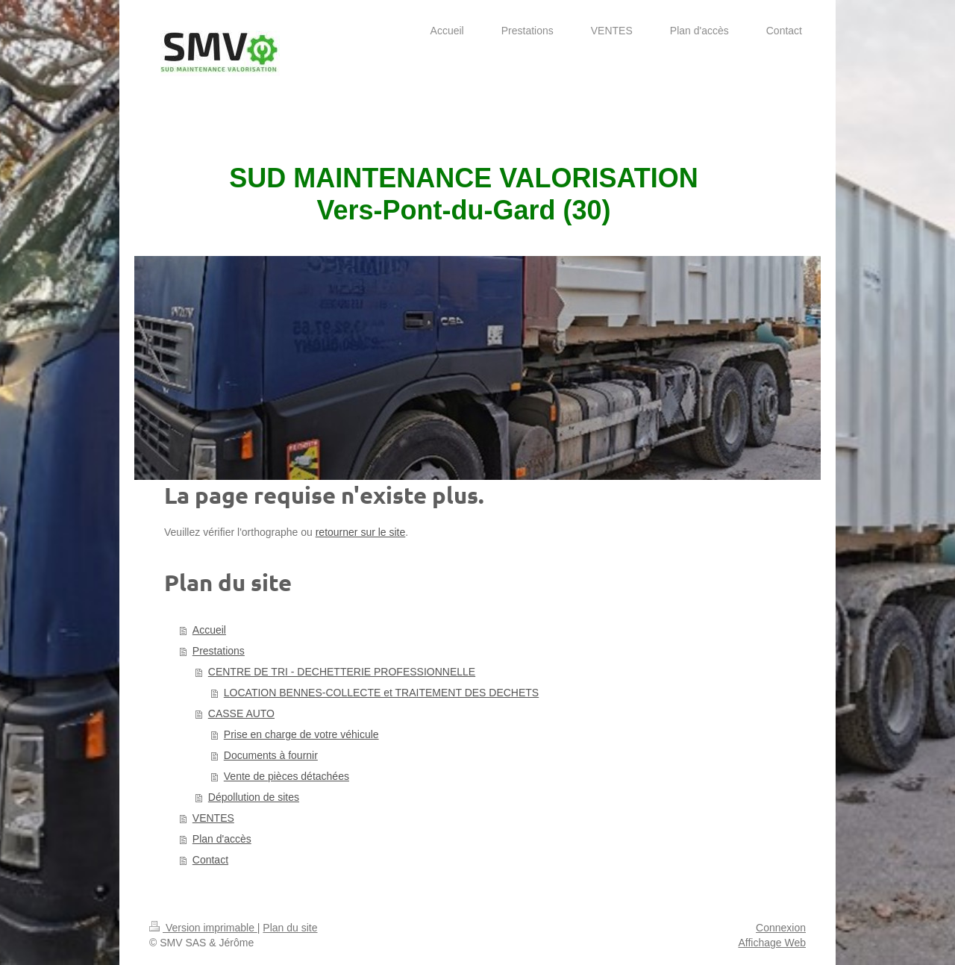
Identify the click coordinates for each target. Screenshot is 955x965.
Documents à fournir (271, 755)
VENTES (213, 818)
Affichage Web (772, 943)
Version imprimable (203, 928)
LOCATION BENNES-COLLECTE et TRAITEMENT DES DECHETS (381, 693)
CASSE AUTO (241, 713)
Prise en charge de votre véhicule (301, 734)
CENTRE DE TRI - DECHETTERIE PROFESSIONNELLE (341, 672)
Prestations (218, 651)
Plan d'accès (221, 839)
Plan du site (290, 928)
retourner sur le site (361, 532)
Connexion (781, 928)
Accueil (209, 630)
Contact (210, 860)
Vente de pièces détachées (286, 776)
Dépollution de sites (253, 797)
